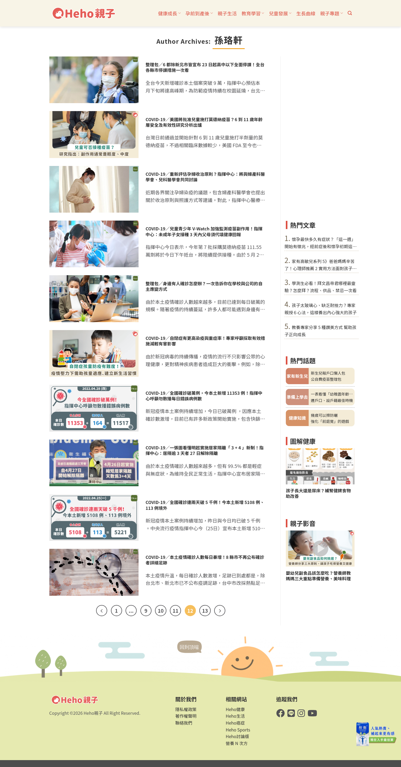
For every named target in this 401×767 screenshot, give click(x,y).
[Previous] (101, 610)
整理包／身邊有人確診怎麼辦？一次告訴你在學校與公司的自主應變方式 (204, 286)
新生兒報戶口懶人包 (328, 373)
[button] (350, 13)
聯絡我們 (183, 723)
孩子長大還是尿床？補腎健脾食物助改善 (318, 493)
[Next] (219, 610)
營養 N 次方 (237, 743)
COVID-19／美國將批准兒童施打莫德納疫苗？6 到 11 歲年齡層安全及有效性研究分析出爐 (204, 122)
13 (205, 610)
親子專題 (331, 13)
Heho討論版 (237, 736)
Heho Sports (238, 729)
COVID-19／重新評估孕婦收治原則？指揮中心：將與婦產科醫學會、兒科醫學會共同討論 (205, 176)
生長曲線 (305, 13)
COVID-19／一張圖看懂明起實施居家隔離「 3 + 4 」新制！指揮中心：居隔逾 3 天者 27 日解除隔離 (205, 450)
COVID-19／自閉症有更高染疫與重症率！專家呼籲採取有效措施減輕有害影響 (205, 341)
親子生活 (227, 13)
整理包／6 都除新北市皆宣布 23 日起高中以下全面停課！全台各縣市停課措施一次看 (205, 67)
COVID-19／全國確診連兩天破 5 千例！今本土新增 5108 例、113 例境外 (205, 505)
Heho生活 (235, 716)
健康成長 (169, 13)
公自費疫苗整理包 (326, 379)
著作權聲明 (186, 716)
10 (160, 610)
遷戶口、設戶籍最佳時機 (332, 400)
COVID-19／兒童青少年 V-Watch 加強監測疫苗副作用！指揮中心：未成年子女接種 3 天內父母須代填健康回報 (204, 231)
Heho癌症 (235, 723)
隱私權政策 (186, 709)
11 (175, 610)
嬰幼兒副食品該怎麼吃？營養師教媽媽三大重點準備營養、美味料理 (318, 575)
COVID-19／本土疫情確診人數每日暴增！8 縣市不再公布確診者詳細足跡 (205, 560)
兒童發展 (280, 13)
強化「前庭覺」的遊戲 (330, 421)
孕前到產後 (199, 13)
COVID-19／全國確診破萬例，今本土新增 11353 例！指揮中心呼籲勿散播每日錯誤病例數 (204, 395)
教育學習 (253, 13)
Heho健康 (235, 709)
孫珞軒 (228, 39)
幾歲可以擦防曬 (324, 415)
